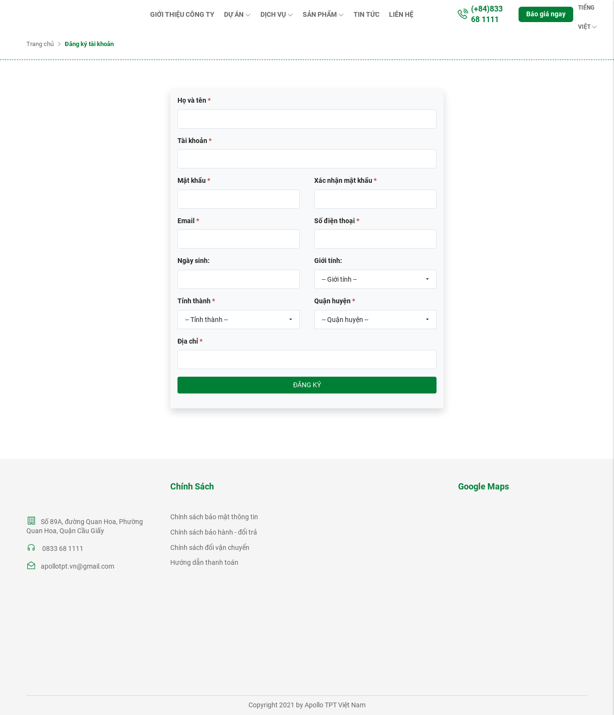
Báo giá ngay (546, 14)
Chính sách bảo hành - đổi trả (213, 532)
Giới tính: (328, 260)
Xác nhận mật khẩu (345, 180)
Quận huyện (334, 301)
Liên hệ (401, 14)
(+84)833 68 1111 (480, 14)
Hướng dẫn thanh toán (204, 562)
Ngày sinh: (193, 260)
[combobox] (375, 279)
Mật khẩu (193, 180)
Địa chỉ (189, 341)
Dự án (237, 14)
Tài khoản (194, 140)
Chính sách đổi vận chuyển (209, 547)
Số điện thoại (336, 221)
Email (188, 221)
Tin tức (366, 14)
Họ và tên (194, 100)
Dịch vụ (276, 14)
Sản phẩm (323, 14)
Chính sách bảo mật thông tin (214, 517)
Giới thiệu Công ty (182, 14)
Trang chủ (40, 44)
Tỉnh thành (196, 301)
